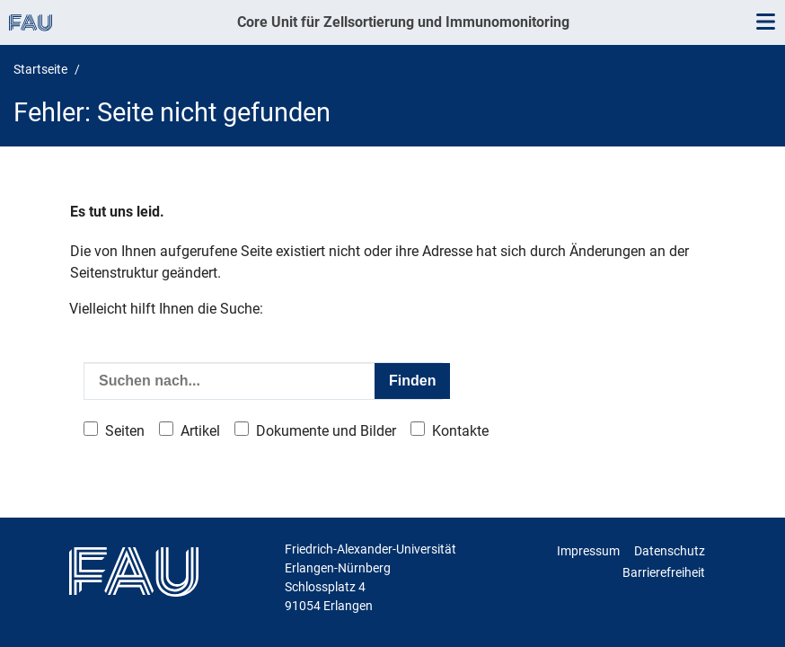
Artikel (200, 430)
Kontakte (460, 430)
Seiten (125, 430)
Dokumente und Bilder (326, 430)
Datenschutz (669, 551)
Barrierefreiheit (663, 572)
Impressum (588, 551)
